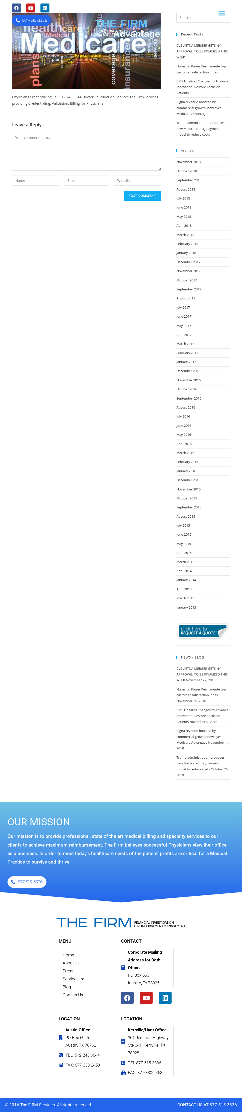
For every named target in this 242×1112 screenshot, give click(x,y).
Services (73, 979)
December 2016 (188, 371)
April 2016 (184, 444)
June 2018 (183, 207)
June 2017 (183, 316)
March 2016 (185, 452)
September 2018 (188, 180)
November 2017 (188, 271)
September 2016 (188, 398)
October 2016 (186, 389)
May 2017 (183, 325)
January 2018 (186, 252)
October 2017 (186, 280)
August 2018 (185, 189)
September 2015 (188, 507)
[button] (222, 13)
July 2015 (183, 525)
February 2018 (187, 243)
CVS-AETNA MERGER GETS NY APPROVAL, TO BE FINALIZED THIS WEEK (202, 51)
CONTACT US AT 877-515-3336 (207, 1104)
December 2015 (188, 480)
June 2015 (183, 534)
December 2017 (188, 262)
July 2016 (183, 416)
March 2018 (185, 234)
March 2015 (185, 562)
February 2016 (187, 461)
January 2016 (186, 471)
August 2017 (185, 298)
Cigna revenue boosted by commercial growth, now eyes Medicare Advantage (198, 108)
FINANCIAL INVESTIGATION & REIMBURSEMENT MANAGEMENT (121, 33)
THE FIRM (120, 23)
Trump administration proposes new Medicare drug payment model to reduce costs (200, 128)
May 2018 (183, 216)
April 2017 (184, 334)
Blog (67, 986)
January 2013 (186, 607)
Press (68, 970)
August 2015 (185, 516)
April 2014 (184, 571)
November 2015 (188, 489)
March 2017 (185, 343)
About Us (71, 962)
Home (68, 954)
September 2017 (188, 289)
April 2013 (184, 589)
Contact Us (73, 994)
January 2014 (186, 580)
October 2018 (186, 171)
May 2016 (183, 434)
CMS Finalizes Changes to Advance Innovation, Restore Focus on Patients (202, 87)
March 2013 (185, 598)
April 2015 (184, 552)
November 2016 (188, 380)
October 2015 (186, 498)
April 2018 (184, 225)
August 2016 (185, 407)
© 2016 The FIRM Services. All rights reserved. (48, 1104)
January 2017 (186, 362)
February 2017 (187, 353)
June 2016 (183, 425)
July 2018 (183, 198)
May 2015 (183, 543)
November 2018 (188, 162)
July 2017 (183, 307)
